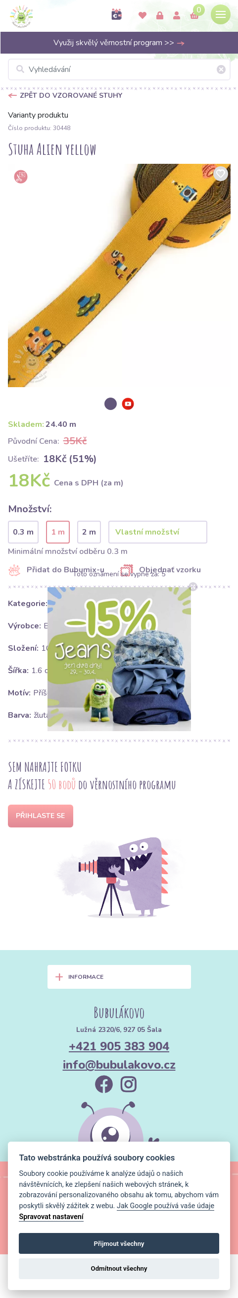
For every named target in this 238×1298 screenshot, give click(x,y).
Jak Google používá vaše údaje (165, 1206)
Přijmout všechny (119, 1243)
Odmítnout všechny (119, 1268)
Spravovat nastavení (51, 1217)
